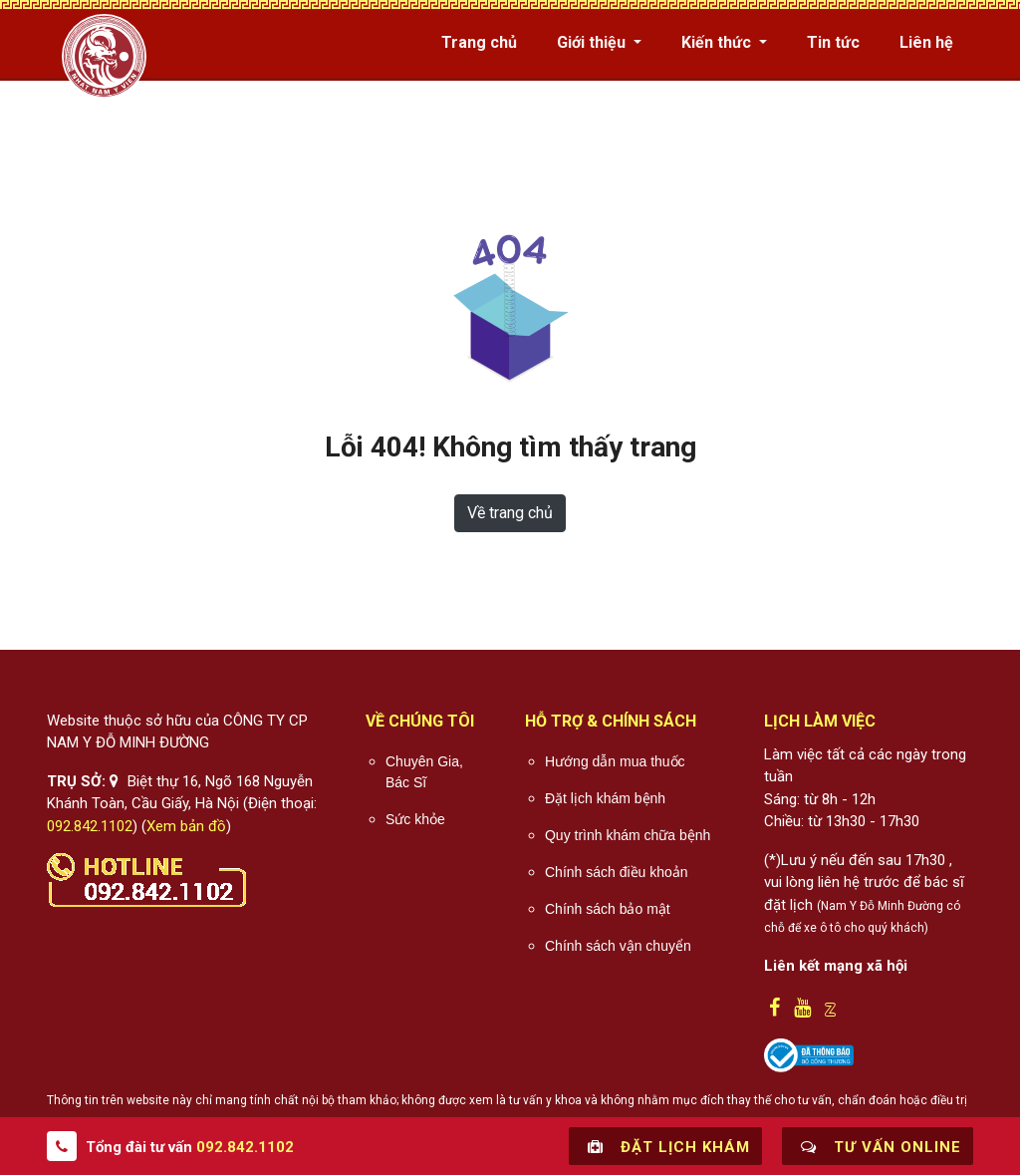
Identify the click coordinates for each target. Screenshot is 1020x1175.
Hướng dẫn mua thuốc (615, 761)
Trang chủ (479, 42)
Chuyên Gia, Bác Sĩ (424, 771)
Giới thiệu (593, 42)
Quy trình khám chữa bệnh (627, 835)
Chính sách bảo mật (607, 909)
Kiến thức (718, 42)
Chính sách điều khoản (616, 872)
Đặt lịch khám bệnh (605, 798)
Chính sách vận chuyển (618, 946)
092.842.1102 (89, 826)
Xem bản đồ (186, 826)
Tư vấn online (877, 1146)
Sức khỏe (415, 819)
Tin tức (833, 42)
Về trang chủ (510, 512)
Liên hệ (926, 42)
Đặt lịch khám (665, 1146)
